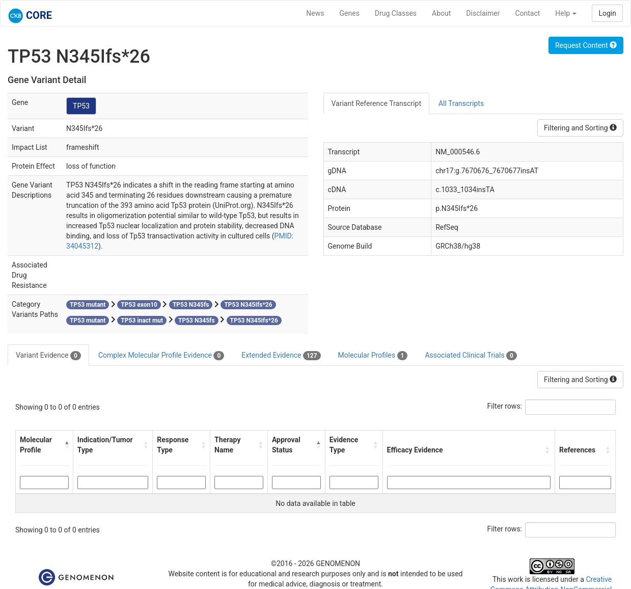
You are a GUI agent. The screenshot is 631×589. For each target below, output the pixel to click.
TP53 (81, 106)
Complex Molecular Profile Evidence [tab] (161, 355)
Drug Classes (396, 13)
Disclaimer (483, 13)
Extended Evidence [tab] (280, 355)
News (315, 13)
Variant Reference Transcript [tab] (376, 103)
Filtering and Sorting (580, 128)
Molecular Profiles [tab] (373, 355)
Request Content (586, 45)
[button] (66, 445)
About (441, 13)
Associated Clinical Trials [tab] (471, 355)
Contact (527, 13)
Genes (350, 13)
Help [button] (566, 13)
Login (607, 13)
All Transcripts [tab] (461, 103)
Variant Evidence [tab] (48, 355)
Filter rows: (505, 406)
